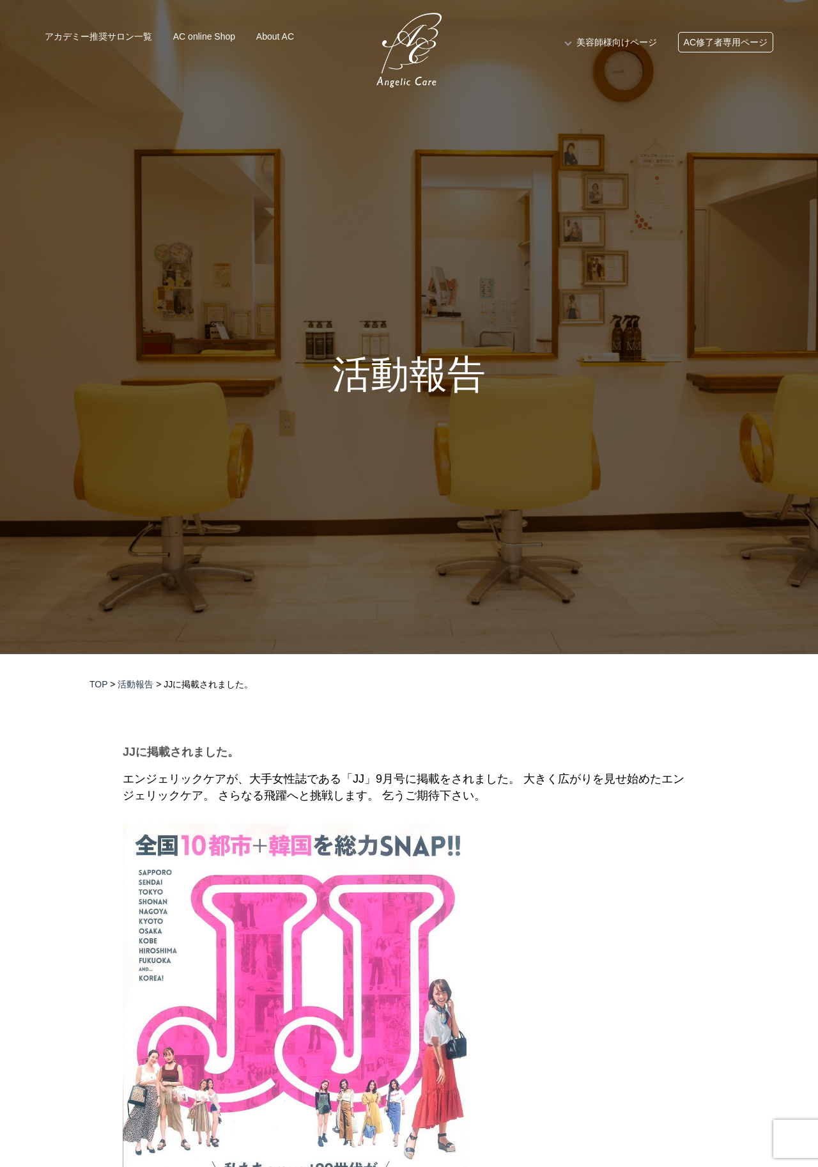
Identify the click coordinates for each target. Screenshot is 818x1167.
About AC (275, 36)
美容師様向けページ (616, 42)
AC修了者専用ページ (726, 42)
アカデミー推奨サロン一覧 (98, 36)
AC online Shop (204, 36)
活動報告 (409, 375)
